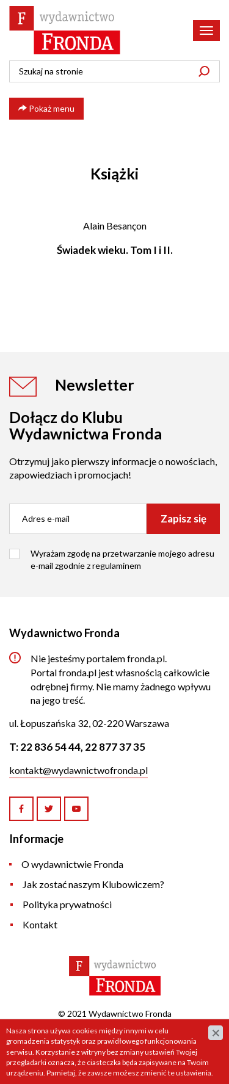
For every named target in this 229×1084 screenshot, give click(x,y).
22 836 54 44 (50, 746)
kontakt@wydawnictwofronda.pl (78, 770)
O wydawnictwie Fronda (72, 864)
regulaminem (116, 565)
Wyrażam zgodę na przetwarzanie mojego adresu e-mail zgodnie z (122, 559)
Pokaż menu (46, 108)
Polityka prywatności (67, 904)
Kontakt (40, 924)
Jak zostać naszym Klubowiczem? (93, 884)
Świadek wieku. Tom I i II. (115, 250)
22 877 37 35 (115, 746)
